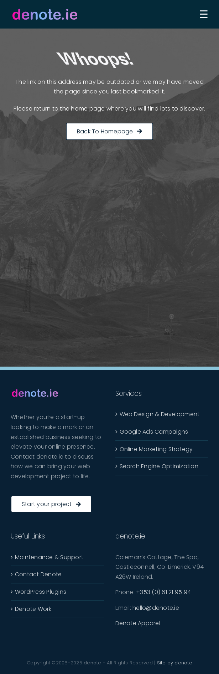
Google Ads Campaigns (154, 432)
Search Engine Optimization (159, 466)
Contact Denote (38, 574)
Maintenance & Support (49, 557)
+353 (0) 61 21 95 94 (163, 592)
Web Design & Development (160, 414)
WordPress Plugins (40, 592)
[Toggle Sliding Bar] (203, 14)
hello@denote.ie (155, 608)
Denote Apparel (137, 623)
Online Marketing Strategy (156, 449)
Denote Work (33, 609)
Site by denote (174, 662)
